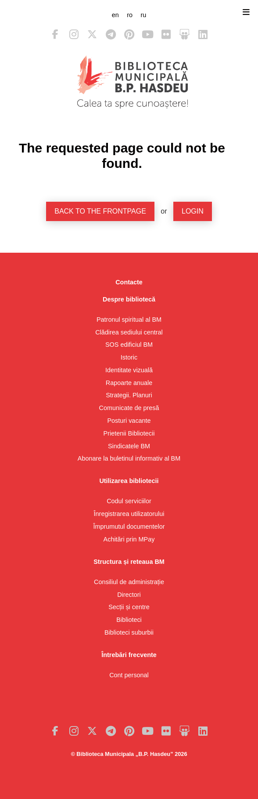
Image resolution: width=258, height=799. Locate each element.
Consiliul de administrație (129, 581)
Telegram (111, 34)
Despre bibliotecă (129, 299)
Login (193, 211)
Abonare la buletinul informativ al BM (129, 458)
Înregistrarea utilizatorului (129, 513)
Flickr (166, 34)
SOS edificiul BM (129, 344)
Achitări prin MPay (129, 539)
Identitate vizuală (129, 370)
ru (143, 14)
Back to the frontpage (100, 211)
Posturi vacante (128, 420)
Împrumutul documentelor (129, 526)
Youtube (147, 34)
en (115, 14)
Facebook (55, 34)
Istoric (129, 357)
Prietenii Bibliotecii (129, 433)
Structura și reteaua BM (129, 561)
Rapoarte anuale (129, 382)
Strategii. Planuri (129, 395)
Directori (129, 594)
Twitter (92, 34)
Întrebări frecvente (129, 654)
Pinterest (129, 34)
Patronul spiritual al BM (129, 319)
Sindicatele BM (129, 446)
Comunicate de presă (129, 407)
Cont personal (129, 675)
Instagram (74, 34)
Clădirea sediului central (129, 332)
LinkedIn (203, 34)
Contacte (129, 282)
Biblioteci (129, 619)
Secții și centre (129, 606)
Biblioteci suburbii (129, 632)
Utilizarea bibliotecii (128, 480)
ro (130, 14)
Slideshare (184, 34)
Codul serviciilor (129, 501)
